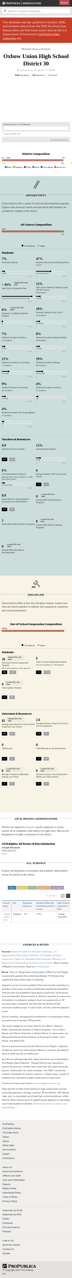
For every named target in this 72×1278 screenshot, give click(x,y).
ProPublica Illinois (12, 1128)
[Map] (36, 101)
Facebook (8, 1223)
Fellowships (19, 1180)
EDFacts (56, 958)
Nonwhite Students (28, 904)
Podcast (7, 1231)
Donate (64, 2)
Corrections (8, 1158)
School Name (6, 906)
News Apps (8, 1145)
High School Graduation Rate (63, 906)
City (15, 903)
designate (30, 827)
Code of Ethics (10, 1197)
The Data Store (10, 1132)
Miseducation (32, 3)
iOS (4, 1227)
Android (15, 1227)
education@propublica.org (46, 1083)
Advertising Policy (12, 1192)
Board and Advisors (13, 1171)
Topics (6, 1137)
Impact (6, 1154)
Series (6, 1141)
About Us (7, 1167)
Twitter (6, 1218)
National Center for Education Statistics (32, 951)
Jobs (5, 1180)
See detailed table (58, 139)
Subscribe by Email (12, 1210)
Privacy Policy (10, 1201)
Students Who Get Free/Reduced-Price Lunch (45, 906)
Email (4, 853)
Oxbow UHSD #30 (12, 134)
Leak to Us (8, 1240)
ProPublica (8, 1124)
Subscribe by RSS (12, 1214)
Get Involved (9, 1149)
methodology (42, 966)
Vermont (45, 48)
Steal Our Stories (11, 1245)
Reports (7, 1184)
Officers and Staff (12, 1175)
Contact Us (8, 1249)
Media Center (10, 1188)
